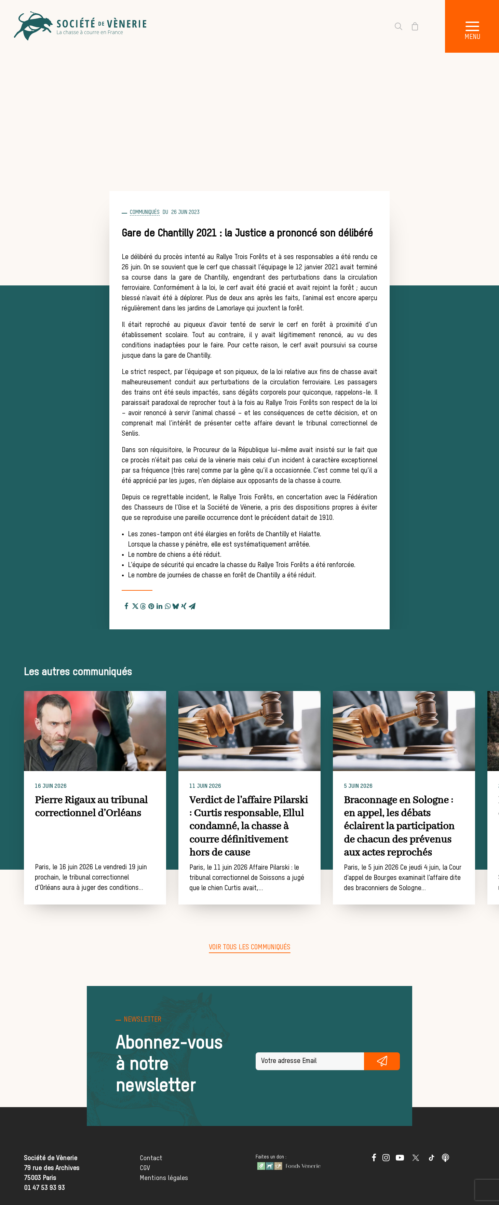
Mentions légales (164, 1178)
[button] (109, 731)
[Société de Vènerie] (81, 26)
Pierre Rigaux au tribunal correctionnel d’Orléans (105, 807)
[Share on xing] (184, 605)
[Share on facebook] (126, 605)
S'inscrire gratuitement (382, 1061)
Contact (151, 1158)
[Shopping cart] (411, 26)
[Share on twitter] (135, 605)
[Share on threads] (143, 605)
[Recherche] (394, 26)
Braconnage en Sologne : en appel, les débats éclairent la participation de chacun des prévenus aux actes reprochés (423, 827)
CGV (145, 1168)
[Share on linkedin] (159, 605)
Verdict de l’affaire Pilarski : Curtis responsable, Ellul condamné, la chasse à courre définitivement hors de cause (265, 827)
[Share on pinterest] (151, 605)
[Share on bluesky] (176, 605)
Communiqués (145, 212)
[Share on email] (192, 605)
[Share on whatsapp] (167, 605)
